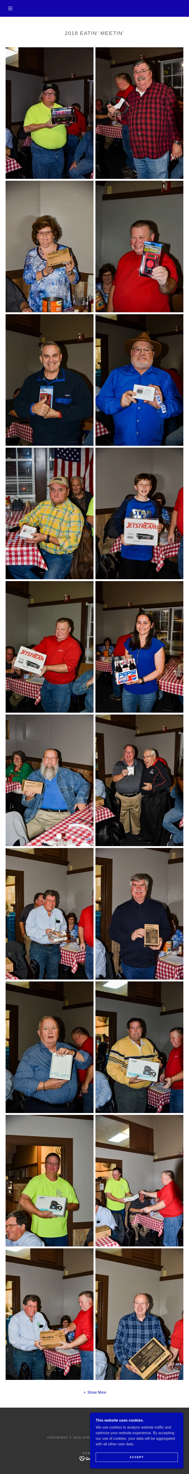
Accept (137, 1457)
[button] (10, 8)
